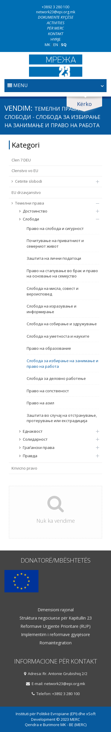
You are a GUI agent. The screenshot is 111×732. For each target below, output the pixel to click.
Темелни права (52, 203)
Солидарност (56, 439)
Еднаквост (56, 431)
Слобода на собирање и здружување (62, 323)
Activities (56, 22)
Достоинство (56, 211)
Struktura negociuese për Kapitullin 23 (56, 618)
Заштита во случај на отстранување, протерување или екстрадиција (62, 418)
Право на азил (40, 403)
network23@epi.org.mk (55, 11)
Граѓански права (56, 447)
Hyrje (56, 39)
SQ (64, 44)
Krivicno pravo (24, 468)
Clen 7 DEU (21, 160)
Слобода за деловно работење (56, 378)
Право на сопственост (48, 390)
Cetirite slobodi (52, 181)
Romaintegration (55, 643)
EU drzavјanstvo (26, 192)
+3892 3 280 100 (55, 6)
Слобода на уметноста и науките (58, 336)
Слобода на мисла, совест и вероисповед (52, 291)
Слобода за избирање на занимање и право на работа (62, 363)
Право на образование (49, 348)
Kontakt (55, 33)
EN (55, 44)
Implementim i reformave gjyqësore (55, 634)
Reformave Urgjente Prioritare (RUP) (55, 626)
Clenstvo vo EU (25, 170)
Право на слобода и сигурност (55, 228)
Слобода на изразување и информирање (51, 308)
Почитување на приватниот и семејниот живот (55, 243)
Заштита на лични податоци (54, 258)
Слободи (56, 219)
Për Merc (55, 28)
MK (47, 44)
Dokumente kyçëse (55, 17)
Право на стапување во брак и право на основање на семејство (62, 273)
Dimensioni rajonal (56, 609)
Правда (56, 455)
